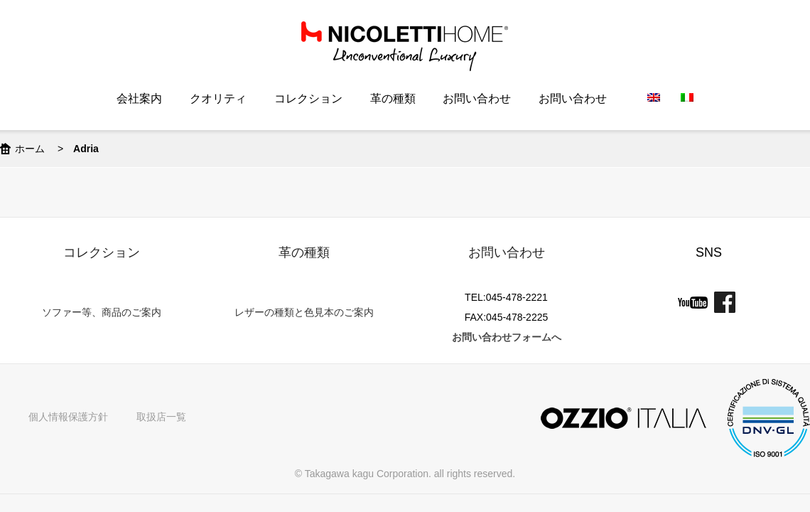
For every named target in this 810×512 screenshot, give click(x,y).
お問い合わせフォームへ (506, 337)
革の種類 (393, 98)
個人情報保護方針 (68, 416)
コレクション (308, 98)
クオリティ (218, 98)
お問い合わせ (477, 98)
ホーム (30, 148)
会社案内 (139, 98)
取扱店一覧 (161, 416)
